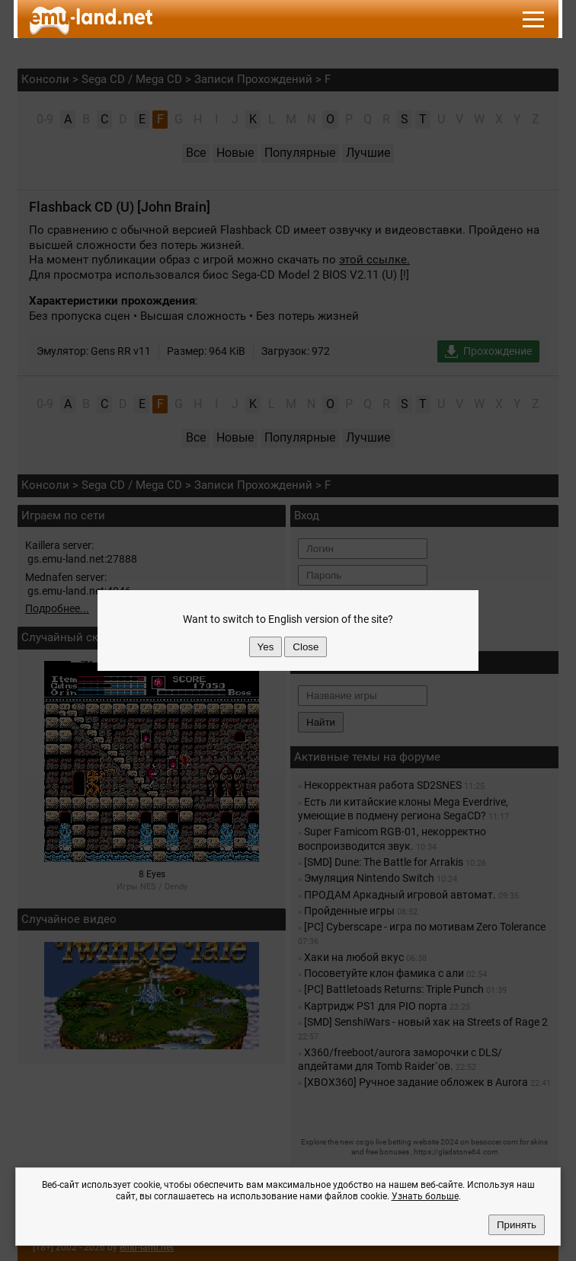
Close (305, 647)
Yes (266, 647)
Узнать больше (425, 1196)
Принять (516, 1225)
